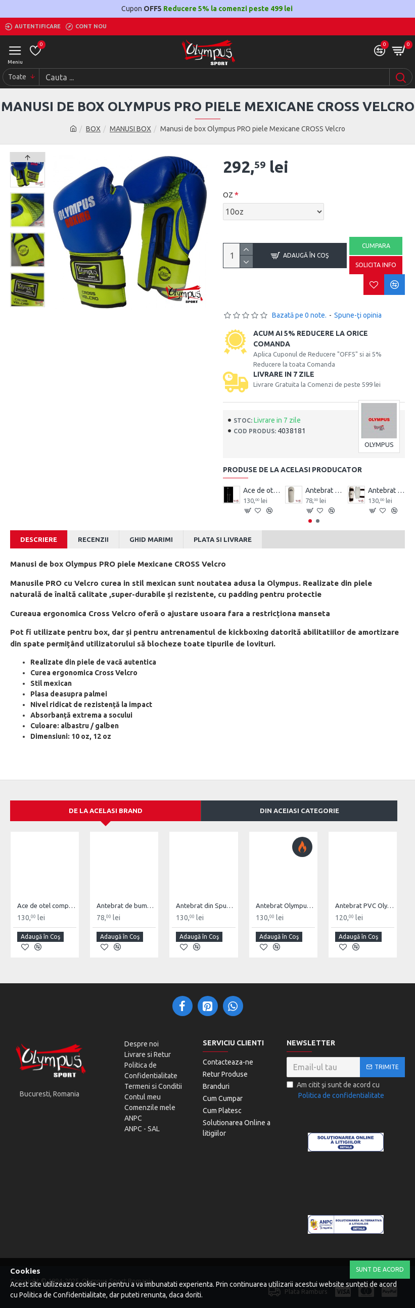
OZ (228, 195)
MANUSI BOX (130, 129)
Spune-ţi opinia (358, 315)
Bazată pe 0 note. (299, 315)
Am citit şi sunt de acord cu (336, 1091)
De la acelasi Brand (106, 810)
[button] (27, 304)
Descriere (38, 539)
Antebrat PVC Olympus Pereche (364, 905)
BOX (93, 129)
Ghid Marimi (151, 539)
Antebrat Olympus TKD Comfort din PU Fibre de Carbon (285, 905)
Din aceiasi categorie (299, 810)
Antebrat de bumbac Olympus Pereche (324, 490)
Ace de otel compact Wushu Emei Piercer (262, 490)
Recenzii (93, 539)
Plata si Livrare (223, 539)
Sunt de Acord (380, 1269)
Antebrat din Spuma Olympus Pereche (386, 490)
